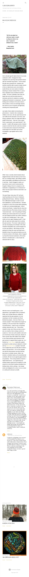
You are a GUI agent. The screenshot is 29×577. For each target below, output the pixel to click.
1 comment (8, 526)
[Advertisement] (14, 489)
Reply (8, 430)
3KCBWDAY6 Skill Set (10, 557)
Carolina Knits (8, 5)
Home (4, 11)
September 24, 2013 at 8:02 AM (15, 435)
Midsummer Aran (10, 345)
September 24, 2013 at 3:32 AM (15, 388)
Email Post (8, 379)
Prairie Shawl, (11, 342)
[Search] (26, 2)
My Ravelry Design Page (15, 11)
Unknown (9, 434)
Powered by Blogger (14, 570)
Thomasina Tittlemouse (13, 387)
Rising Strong (8, 523)
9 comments (9, 559)
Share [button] (3, 379)
